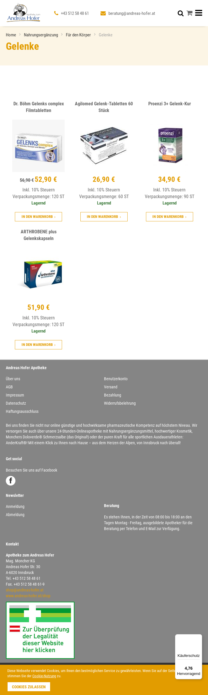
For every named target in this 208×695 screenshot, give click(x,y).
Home (11, 35)
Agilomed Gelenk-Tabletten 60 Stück (104, 107)
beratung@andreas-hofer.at (131, 13)
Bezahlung (112, 395)
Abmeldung (15, 514)
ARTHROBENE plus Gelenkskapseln (39, 235)
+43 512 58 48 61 (75, 13)
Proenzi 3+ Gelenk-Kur (169, 103)
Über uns (13, 378)
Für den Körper (79, 35)
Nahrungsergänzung (41, 35)
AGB (9, 387)
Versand (110, 387)
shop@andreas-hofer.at (24, 590)
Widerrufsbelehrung (120, 403)
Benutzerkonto (116, 378)
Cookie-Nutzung (44, 676)
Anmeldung (15, 506)
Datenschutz (16, 403)
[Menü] (198, 637)
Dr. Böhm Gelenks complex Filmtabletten (38, 107)
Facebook (10, 481)
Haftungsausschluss (22, 411)
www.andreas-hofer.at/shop (28, 595)
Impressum (15, 395)
